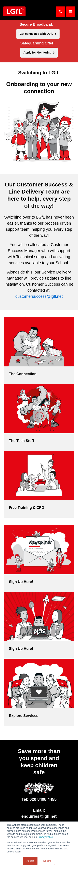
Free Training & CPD (26, 508)
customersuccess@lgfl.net (39, 296)
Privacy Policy (45, 837)
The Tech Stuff (21, 441)
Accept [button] (30, 861)
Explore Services (23, 716)
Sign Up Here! (21, 582)
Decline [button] (47, 861)
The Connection (22, 374)
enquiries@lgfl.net (39, 816)
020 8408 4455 (43, 799)
